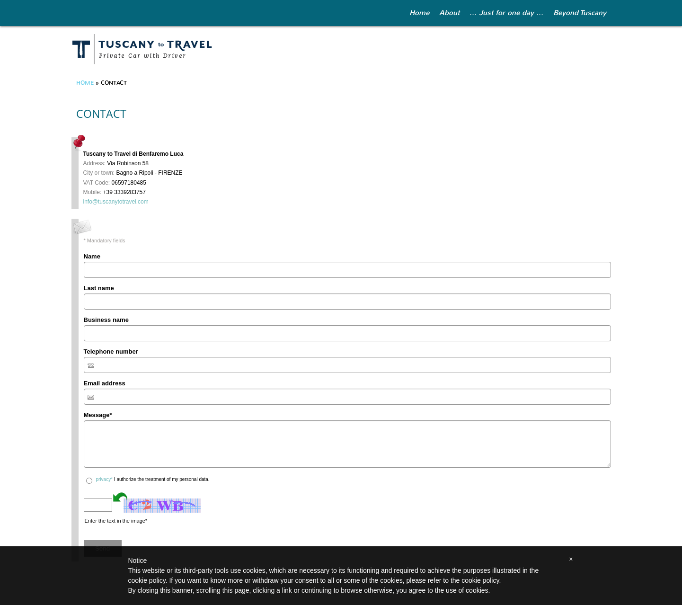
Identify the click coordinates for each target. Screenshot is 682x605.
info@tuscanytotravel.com (116, 201)
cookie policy (480, 580)
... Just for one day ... (506, 13)
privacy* (104, 479)
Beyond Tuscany (579, 13)
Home (419, 13)
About (449, 13)
